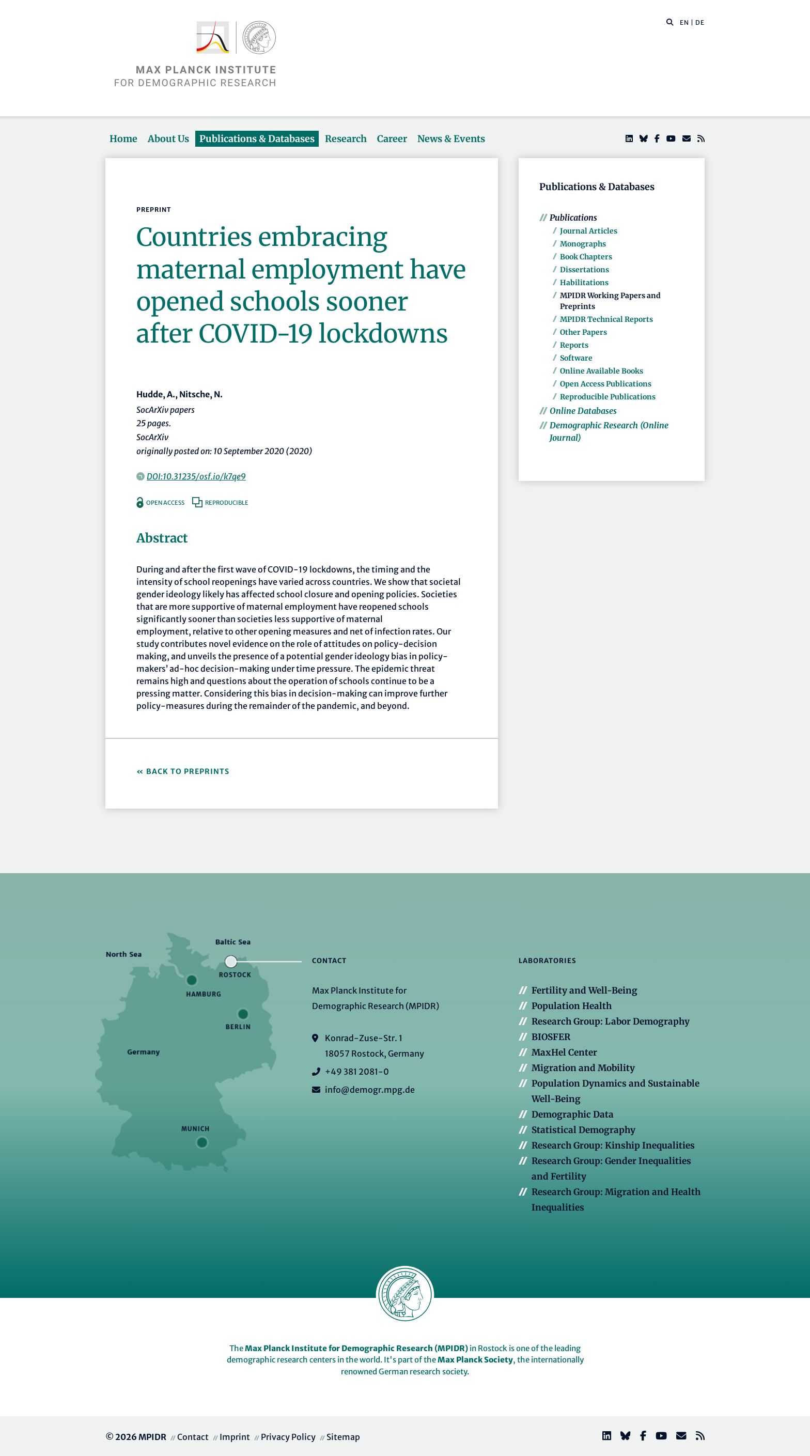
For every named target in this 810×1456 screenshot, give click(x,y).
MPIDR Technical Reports (606, 319)
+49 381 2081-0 (357, 1071)
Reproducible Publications (608, 396)
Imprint (235, 1437)
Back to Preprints (187, 771)
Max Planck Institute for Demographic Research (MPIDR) (356, 1348)
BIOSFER (551, 1037)
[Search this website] (664, 23)
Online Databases (583, 411)
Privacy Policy (288, 1437)
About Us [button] (168, 139)
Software (576, 358)
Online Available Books (601, 371)
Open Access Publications (605, 384)
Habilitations (584, 282)
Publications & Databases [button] (257, 139)
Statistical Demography (583, 1130)
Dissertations (584, 269)
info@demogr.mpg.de (370, 1090)
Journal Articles (588, 231)
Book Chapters (586, 256)
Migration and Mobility (583, 1068)
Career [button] (392, 139)
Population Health (572, 1006)
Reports (574, 345)
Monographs (583, 244)
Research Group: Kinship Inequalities (613, 1145)
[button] (670, 22)
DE (700, 22)
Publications (573, 217)
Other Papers (583, 332)
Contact (193, 1437)
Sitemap (343, 1437)
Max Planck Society (475, 1360)
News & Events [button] (451, 139)
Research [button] (346, 139)
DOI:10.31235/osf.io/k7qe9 (196, 476)
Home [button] (123, 139)
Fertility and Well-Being (584, 990)
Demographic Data (573, 1114)
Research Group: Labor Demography (611, 1021)
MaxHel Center (564, 1052)
